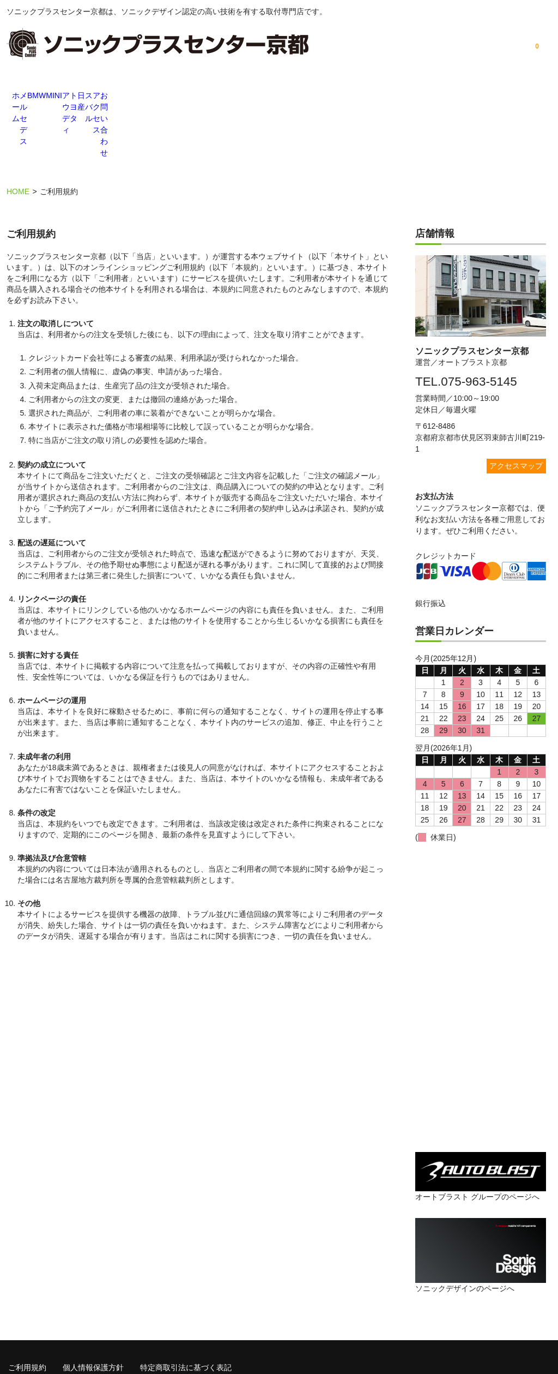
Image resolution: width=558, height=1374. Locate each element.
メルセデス (88, 96)
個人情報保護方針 (93, 1304)
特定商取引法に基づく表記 (186, 1304)
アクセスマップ (516, 404)
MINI (197, 96)
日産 (360, 96)
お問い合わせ (524, 96)
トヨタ (306, 96)
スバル (415, 96)
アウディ (251, 96)
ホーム (33, 96)
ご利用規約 (27, 1304)
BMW (143, 96)
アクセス (469, 96)
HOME (18, 131)
